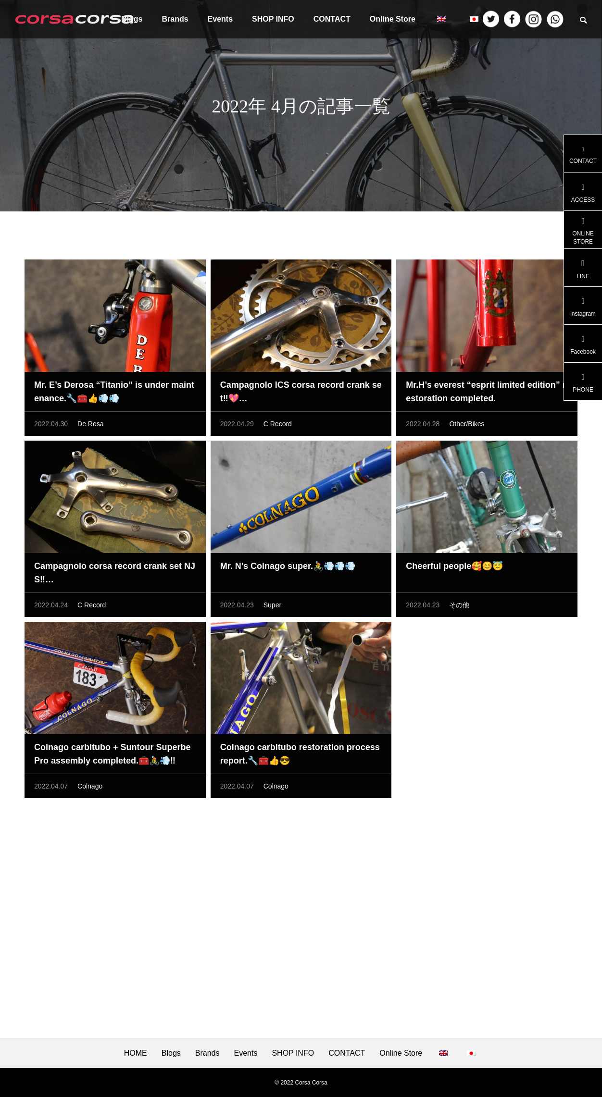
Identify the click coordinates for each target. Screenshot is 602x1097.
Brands (175, 19)
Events (220, 19)
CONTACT (332, 19)
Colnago (89, 788)
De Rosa (90, 426)
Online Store (392, 19)
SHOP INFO (273, 19)
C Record (277, 426)
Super (272, 607)
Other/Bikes (466, 426)
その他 (459, 607)
